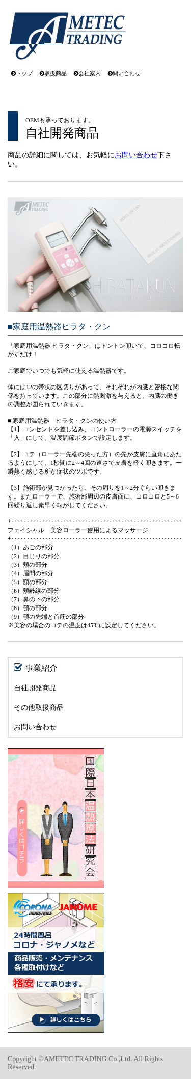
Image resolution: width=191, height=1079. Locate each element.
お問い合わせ (136, 155)
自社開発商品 (35, 688)
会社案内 (87, 73)
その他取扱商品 (39, 707)
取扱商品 (53, 73)
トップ (22, 73)
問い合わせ (124, 73)
